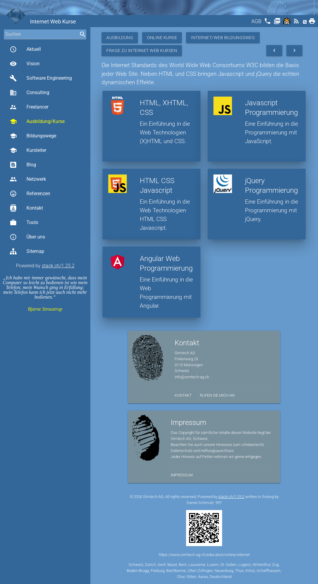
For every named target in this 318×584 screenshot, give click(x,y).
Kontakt (26, 208)
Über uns (27, 237)
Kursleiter (28, 150)
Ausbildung (119, 37)
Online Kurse (162, 37)
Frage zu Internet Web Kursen (141, 50)
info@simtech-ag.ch (192, 377)
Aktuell (25, 49)
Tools (24, 222)
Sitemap (27, 251)
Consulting (29, 92)
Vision (25, 64)
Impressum (182, 475)
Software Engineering (41, 78)
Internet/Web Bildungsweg (223, 37)
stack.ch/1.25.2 (58, 266)
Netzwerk (28, 179)
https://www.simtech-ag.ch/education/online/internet (204, 554)
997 (219, 502)
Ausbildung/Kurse (37, 121)
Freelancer (29, 107)
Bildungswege (33, 136)
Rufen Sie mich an (217, 395)
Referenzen (30, 193)
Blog (23, 165)
